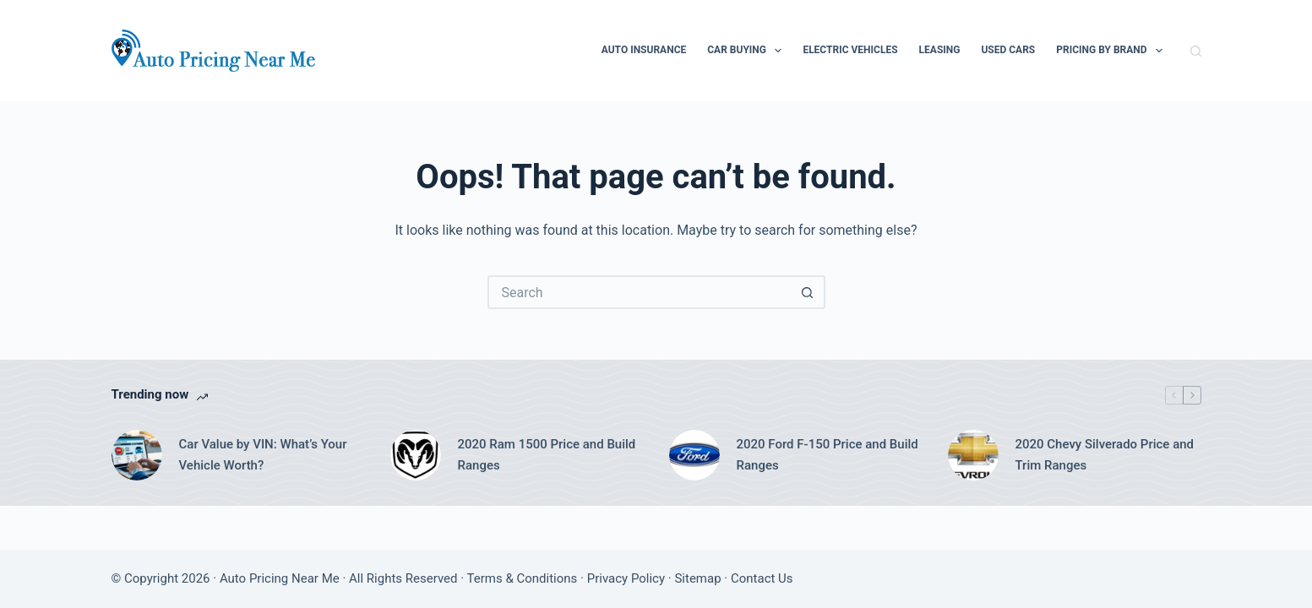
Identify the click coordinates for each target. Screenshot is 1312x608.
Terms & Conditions (522, 578)
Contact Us (762, 578)
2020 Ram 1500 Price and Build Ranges (547, 455)
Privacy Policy (626, 578)
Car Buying (747, 51)
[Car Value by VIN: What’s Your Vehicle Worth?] (137, 455)
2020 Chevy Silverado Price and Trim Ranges (1105, 455)
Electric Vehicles (850, 50)
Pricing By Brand (1112, 51)
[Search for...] (639, 292)
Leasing (940, 50)
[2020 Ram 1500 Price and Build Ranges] (415, 455)
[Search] (1195, 51)
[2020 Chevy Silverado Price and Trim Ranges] (973, 455)
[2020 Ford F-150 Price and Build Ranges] (694, 455)
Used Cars (1008, 50)
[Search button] (808, 292)
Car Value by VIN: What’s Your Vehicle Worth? (263, 455)
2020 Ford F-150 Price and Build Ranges (827, 455)
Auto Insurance (644, 50)
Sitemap (697, 578)
